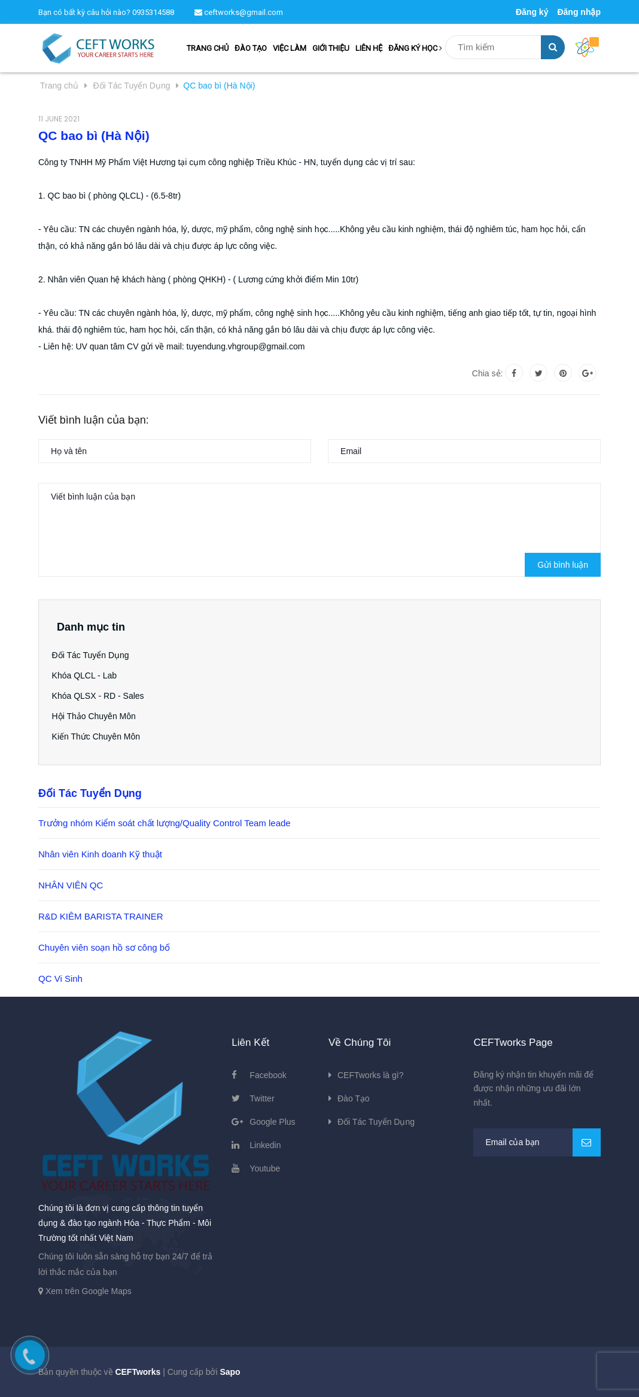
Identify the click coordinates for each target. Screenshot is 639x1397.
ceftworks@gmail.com (238, 12)
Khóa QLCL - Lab (89, 675)
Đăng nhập (579, 12)
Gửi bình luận (562, 565)
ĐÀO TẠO (251, 48)
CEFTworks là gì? (370, 1075)
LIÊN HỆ (368, 48)
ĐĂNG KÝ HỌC (415, 48)
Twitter (261, 1098)
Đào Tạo (353, 1098)
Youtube (264, 1168)
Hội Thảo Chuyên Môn (99, 716)
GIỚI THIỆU (330, 48)
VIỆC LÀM (289, 48)
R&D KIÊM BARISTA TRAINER (100, 916)
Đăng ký (532, 12)
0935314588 (153, 12)
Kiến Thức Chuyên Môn (101, 736)
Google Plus (272, 1122)
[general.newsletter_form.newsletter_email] (537, 1142)
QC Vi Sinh (60, 978)
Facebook (267, 1075)
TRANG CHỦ (208, 48)
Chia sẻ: (487, 373)
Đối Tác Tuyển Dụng (95, 655)
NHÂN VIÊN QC (70, 885)
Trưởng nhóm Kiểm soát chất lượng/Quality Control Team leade (164, 823)
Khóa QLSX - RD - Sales (103, 696)
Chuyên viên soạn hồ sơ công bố (104, 947)
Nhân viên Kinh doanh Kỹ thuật (100, 854)
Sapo (230, 1372)
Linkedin (265, 1145)
